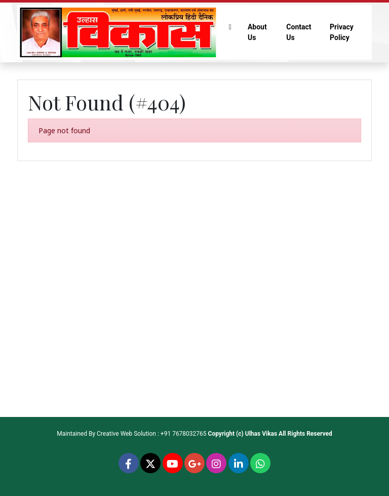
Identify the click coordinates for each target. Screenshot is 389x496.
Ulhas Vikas (261, 433)
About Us (257, 32)
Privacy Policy (342, 32)
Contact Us (298, 32)
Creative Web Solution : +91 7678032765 (152, 433)
